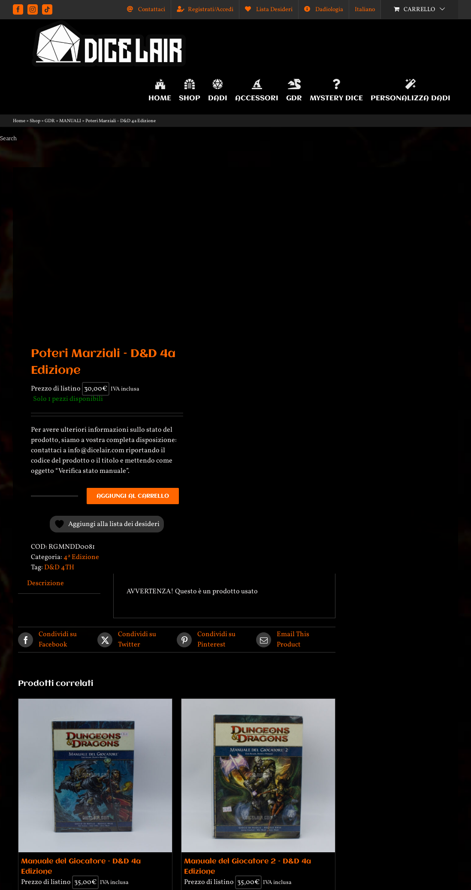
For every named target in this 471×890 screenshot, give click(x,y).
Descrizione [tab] (45, 583)
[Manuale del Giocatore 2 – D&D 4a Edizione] (258, 775)
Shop (35, 121)
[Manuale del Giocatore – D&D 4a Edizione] (95, 775)
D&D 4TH (59, 567)
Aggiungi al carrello (133, 496)
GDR (50, 121)
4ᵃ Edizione (81, 557)
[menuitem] (364, 9)
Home (19, 121)
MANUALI (70, 121)
